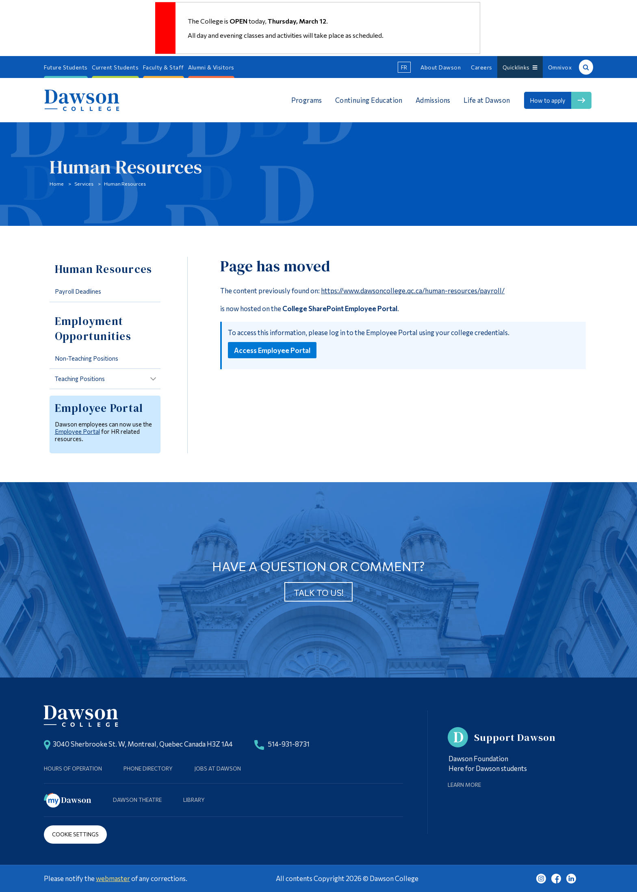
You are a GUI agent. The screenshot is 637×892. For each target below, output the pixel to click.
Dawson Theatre (137, 799)
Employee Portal (77, 431)
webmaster (113, 878)
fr (404, 67)
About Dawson (440, 67)
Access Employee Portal (272, 350)
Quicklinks (520, 67)
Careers (481, 67)
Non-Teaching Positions (86, 358)
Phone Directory (148, 768)
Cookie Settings (75, 834)
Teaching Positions (80, 378)
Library (194, 799)
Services (83, 183)
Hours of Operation (73, 768)
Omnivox (560, 67)
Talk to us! (319, 592)
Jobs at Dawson (217, 768)
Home (57, 183)
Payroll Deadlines (78, 291)
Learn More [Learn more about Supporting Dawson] (464, 784)
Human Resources (125, 183)
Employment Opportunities (93, 329)
